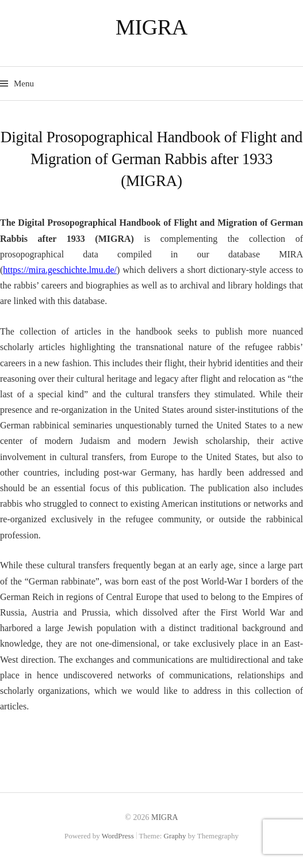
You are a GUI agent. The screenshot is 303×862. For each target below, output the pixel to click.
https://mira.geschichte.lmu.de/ (60, 270)
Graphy (175, 835)
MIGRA (151, 27)
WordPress (118, 835)
